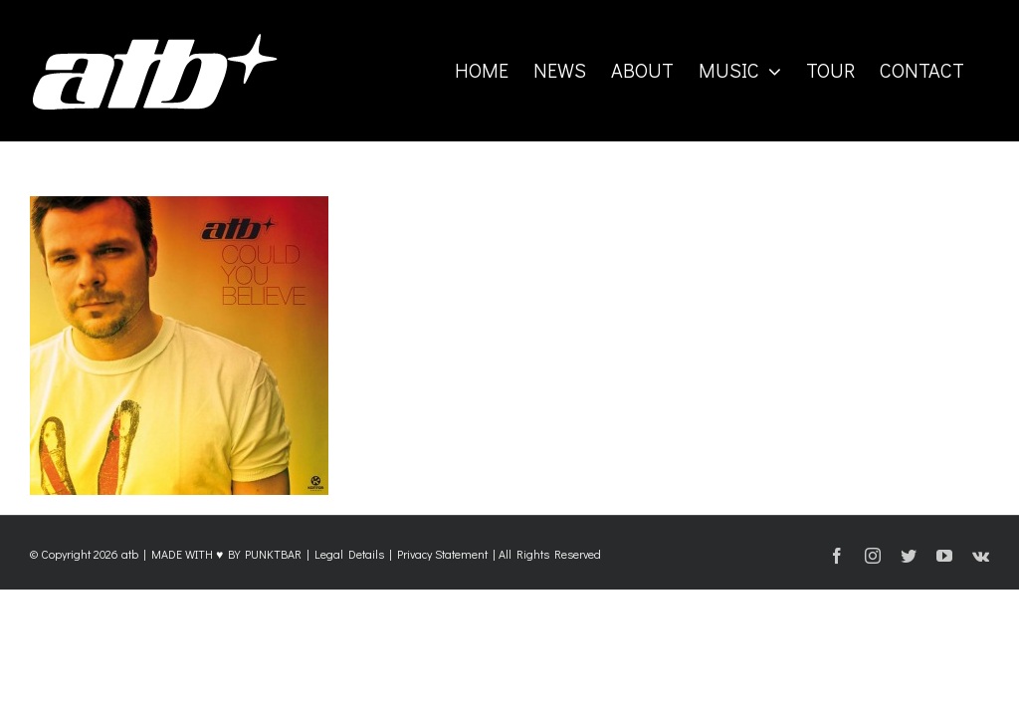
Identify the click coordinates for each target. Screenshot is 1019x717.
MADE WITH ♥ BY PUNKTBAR (226, 554)
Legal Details (349, 554)
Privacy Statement (442, 554)
